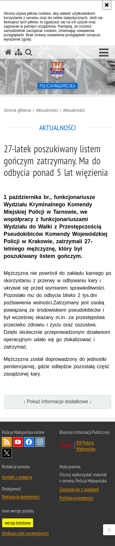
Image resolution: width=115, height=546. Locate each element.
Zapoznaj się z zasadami (79, 489)
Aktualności (47, 110)
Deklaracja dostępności (21, 496)
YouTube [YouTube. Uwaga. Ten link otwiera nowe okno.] (18, 442)
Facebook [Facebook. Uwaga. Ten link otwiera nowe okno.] (29, 442)
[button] (104, 52)
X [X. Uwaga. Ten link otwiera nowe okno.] (7, 453)
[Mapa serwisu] (18, 52)
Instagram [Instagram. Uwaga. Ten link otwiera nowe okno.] (40, 442)
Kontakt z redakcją (17, 477)
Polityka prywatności (76, 498)
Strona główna (17, 110)
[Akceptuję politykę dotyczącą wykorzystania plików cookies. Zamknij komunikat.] (106, 5)
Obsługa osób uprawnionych (25, 533)
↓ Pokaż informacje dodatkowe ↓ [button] (57, 401)
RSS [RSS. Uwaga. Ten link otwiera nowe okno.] (7, 442)
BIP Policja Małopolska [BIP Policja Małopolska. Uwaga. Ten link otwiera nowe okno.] (85, 445)
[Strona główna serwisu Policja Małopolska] (8, 52)
